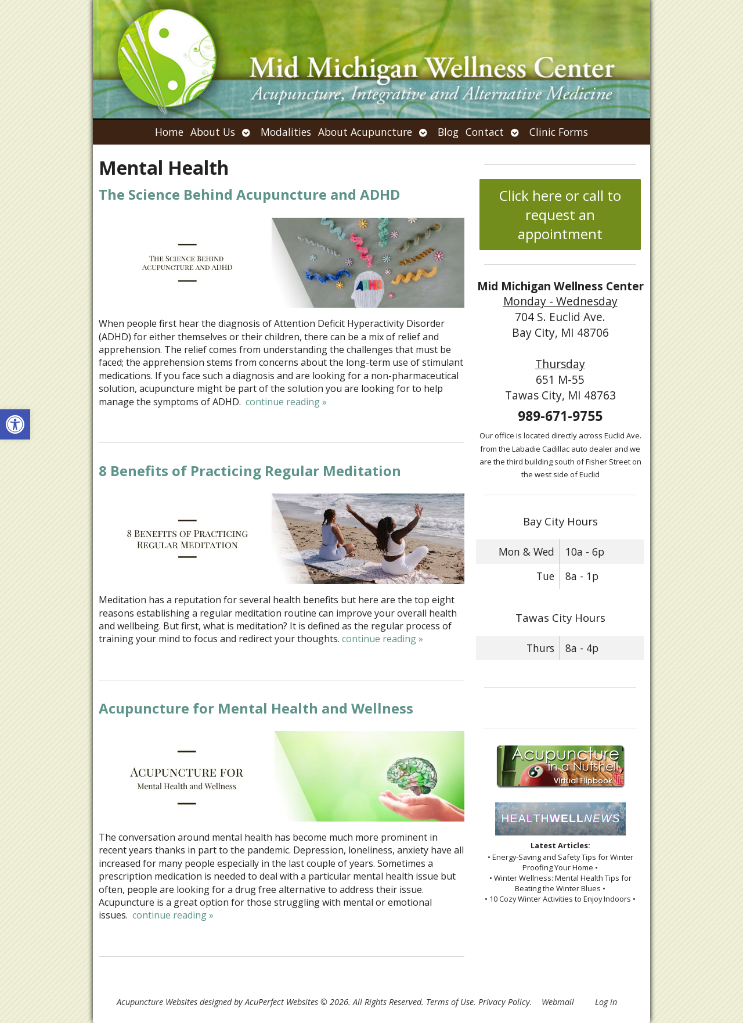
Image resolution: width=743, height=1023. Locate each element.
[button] (15, 424)
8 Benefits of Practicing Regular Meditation (250, 470)
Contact (485, 132)
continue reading (286, 401)
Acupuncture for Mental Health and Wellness (256, 708)
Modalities (286, 132)
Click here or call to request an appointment (560, 214)
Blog (448, 132)
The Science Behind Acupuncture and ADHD (249, 194)
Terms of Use (450, 1001)
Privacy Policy (504, 1001)
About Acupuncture (365, 132)
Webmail (558, 1001)
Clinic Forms (558, 132)
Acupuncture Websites (157, 1001)
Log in (606, 1001)
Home (169, 132)
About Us (212, 132)
